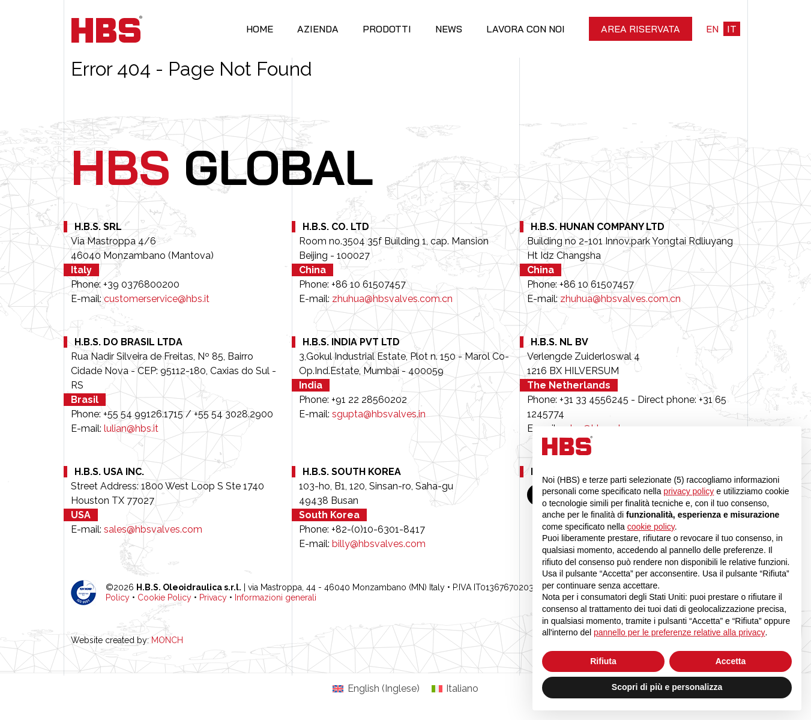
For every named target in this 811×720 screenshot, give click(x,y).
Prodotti (387, 29)
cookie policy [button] (651, 526)
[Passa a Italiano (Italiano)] (455, 688)
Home (259, 29)
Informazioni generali (275, 597)
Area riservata (640, 29)
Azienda (318, 29)
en (712, 29)
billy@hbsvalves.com (379, 543)
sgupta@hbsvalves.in (379, 414)
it (732, 29)
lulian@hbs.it (131, 428)
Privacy (213, 597)
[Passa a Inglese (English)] (376, 688)
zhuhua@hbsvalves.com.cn (392, 298)
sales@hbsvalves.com (153, 529)
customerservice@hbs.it (157, 298)
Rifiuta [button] (603, 661)
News (448, 29)
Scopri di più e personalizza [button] (667, 687)
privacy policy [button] (688, 491)
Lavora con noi (525, 29)
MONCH (167, 640)
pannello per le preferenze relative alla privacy (679, 632)
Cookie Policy (164, 597)
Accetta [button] (731, 661)
